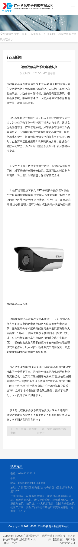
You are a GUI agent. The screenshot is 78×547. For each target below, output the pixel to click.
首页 (24, 34)
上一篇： (23, 431)
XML (33, 539)
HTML (6, 543)
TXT (14, 543)
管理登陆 (47, 535)
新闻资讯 (35, 34)
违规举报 (60, 535)
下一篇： (51, 431)
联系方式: (16, 466)
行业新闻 (49, 34)
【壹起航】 (58, 539)
